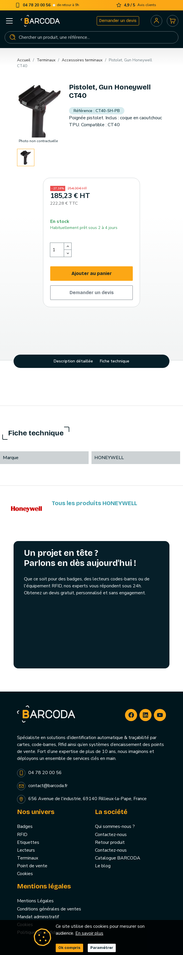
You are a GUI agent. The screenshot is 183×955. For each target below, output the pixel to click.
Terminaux (27, 858)
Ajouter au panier (92, 273)
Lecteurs (26, 850)
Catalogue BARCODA (117, 858)
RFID (22, 834)
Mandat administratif (38, 917)
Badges (25, 826)
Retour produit (110, 842)
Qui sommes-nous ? (115, 826)
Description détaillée (73, 361)
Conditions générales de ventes (49, 909)
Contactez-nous (111, 834)
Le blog (103, 866)
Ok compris (69, 947)
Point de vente (32, 866)
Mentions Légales (35, 901)
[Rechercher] (91, 37)
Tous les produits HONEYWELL (94, 503)
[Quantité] (57, 250)
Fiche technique (114, 361)
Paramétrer (101, 947)
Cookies (25, 873)
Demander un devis (118, 20)
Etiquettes (28, 842)
